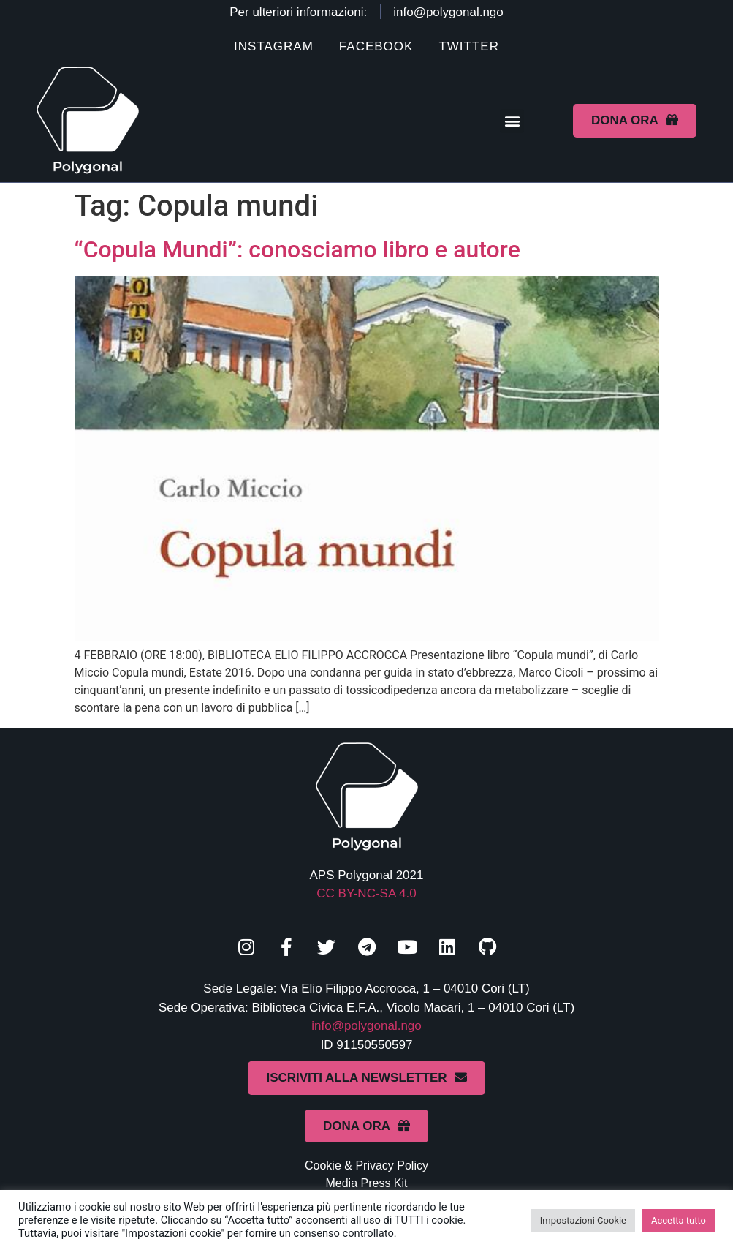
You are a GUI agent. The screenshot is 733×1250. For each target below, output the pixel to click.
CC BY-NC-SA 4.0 (366, 893)
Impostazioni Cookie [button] (583, 1220)
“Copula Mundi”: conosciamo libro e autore (297, 249)
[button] (512, 121)
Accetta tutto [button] (678, 1220)
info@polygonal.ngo (366, 1026)
